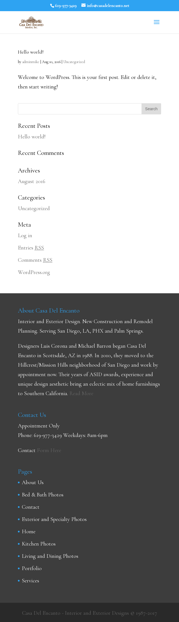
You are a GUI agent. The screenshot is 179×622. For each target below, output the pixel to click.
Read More (81, 393)
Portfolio (32, 568)
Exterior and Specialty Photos (54, 519)
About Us (33, 482)
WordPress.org (34, 272)
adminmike (30, 61)
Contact (30, 507)
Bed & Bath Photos (42, 494)
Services (30, 580)
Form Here (49, 450)
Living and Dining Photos (50, 556)
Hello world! (31, 52)
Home (29, 531)
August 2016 (31, 181)
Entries (31, 247)
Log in (25, 235)
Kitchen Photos (39, 544)
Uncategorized (74, 61)
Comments (35, 260)
